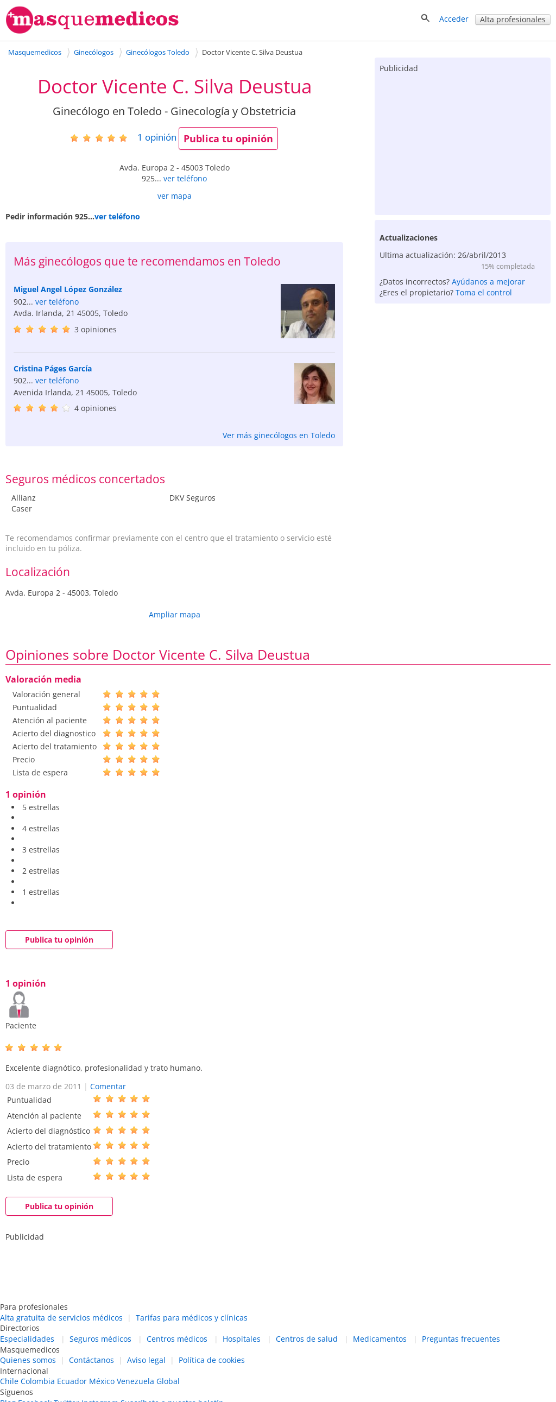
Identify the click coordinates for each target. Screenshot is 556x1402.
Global (168, 1381)
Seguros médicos (100, 1339)
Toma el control (484, 292)
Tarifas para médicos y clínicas (192, 1317)
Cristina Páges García (53, 368)
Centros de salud (307, 1339)
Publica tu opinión (228, 138)
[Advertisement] (463, 142)
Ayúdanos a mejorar (488, 281)
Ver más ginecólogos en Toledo (279, 435)
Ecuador (72, 1381)
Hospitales (242, 1339)
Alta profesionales (513, 19)
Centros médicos (177, 1339)
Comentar (108, 1086)
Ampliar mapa (174, 614)
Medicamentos (380, 1339)
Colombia (38, 1381)
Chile (9, 1381)
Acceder (454, 19)
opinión (156, 137)
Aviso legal (146, 1360)
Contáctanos (91, 1360)
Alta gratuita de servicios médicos (61, 1317)
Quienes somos (28, 1360)
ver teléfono (185, 178)
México (102, 1381)
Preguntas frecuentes (461, 1339)
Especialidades (27, 1339)
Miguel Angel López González (68, 289)
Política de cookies (212, 1360)
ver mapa (174, 196)
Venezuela (135, 1381)
